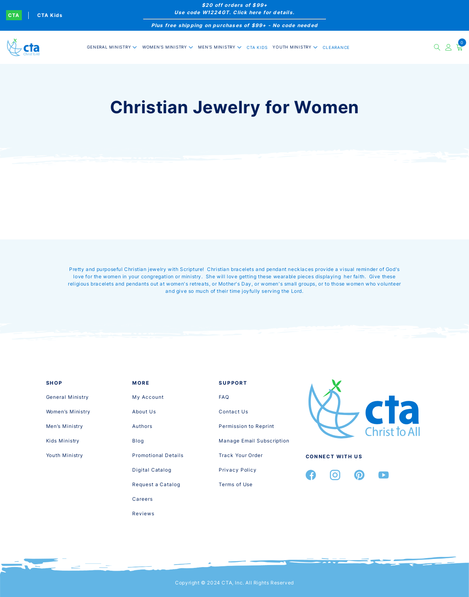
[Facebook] (311, 475)
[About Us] (144, 412)
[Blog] (138, 441)
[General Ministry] (67, 397)
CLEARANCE (336, 47)
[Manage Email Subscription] (254, 441)
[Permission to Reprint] (246, 426)
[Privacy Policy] (238, 470)
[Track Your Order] (240, 455)
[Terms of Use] (236, 484)
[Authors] (142, 426)
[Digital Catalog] (151, 470)
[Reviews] (143, 513)
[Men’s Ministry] (65, 426)
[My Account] (147, 397)
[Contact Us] (233, 412)
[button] (112, 47)
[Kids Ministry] (63, 441)
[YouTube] (383, 475)
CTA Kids (50, 15)
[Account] (448, 47)
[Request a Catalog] (156, 484)
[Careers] (142, 499)
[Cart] (459, 47)
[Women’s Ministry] (68, 412)
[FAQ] (224, 397)
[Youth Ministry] (65, 455)
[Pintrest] (359, 475)
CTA (14, 15)
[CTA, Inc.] (23, 47)
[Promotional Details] (157, 455)
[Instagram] (335, 475)
